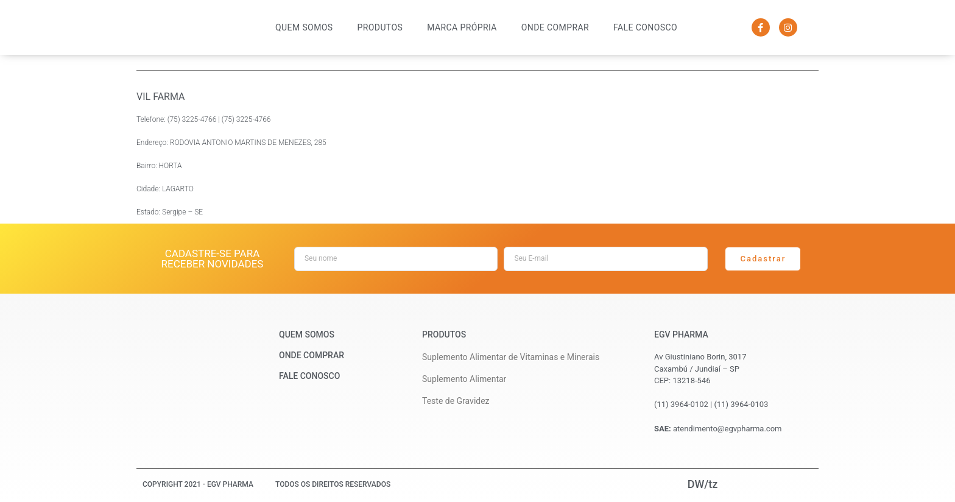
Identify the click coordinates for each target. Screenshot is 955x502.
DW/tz (703, 484)
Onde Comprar (555, 27)
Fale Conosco (645, 27)
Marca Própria (462, 27)
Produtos (380, 27)
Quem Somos (304, 27)
